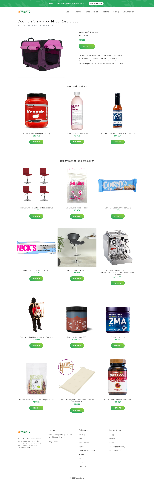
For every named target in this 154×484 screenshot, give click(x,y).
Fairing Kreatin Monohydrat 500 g (36, 136)
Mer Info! (86, 49)
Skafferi (78, 13)
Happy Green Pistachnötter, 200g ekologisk (36, 402)
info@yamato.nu (54, 444)
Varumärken (128, 13)
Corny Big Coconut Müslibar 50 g (118, 210)
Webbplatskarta (115, 453)
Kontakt (112, 441)
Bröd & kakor (92, 13)
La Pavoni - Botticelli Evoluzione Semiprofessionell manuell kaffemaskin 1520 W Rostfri (117, 275)
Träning (105, 13)
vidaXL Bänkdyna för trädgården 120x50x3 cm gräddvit (77, 403)
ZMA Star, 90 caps (117, 339)
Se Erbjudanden (96, 3)
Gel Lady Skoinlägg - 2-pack (77, 210)
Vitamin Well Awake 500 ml (77, 136)
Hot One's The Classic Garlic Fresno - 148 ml (118, 136)
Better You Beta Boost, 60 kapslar (117, 402)
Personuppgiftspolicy (117, 449)
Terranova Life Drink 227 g (77, 339)
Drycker (82, 449)
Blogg (116, 13)
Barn (80, 441)
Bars (96, 34)
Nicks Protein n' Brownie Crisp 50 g (36, 273)
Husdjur (81, 457)
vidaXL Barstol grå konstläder (77, 273)
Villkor (111, 445)
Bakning (82, 437)
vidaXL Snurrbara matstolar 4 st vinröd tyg (36, 210)
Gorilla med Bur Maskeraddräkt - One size (36, 339)
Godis (68, 13)
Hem (19, 28)
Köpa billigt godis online (87, 453)
